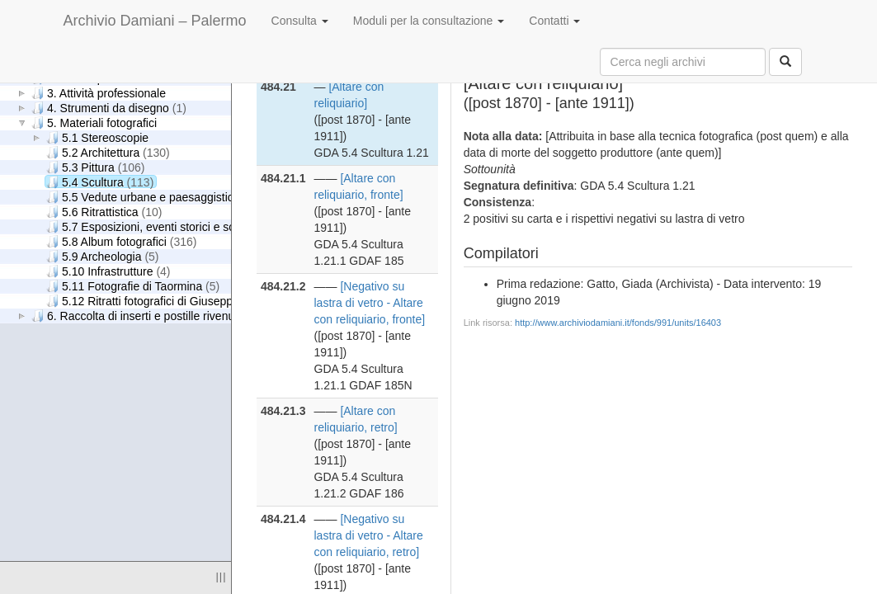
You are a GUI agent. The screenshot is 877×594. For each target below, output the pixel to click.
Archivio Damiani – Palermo (155, 20)
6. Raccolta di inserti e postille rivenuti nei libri (155, 315)
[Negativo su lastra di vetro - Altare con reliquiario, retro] (368, 535)
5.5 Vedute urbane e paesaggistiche (154, 197)
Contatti (554, 20)
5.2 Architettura (108, 152)
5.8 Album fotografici (121, 241)
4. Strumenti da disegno (108, 107)
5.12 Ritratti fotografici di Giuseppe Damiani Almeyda (201, 301)
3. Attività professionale (98, 93)
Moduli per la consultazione (429, 20)
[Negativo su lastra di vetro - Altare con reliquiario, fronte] (370, 303)
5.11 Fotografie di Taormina (132, 286)
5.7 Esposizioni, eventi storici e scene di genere (187, 226)
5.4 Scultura (99, 182)
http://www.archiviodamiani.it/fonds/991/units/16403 (618, 323)
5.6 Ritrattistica (104, 211)
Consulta (299, 20)
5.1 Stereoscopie (97, 137)
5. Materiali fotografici (94, 122)
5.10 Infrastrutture (108, 271)
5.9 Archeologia (102, 256)
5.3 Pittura (95, 167)
